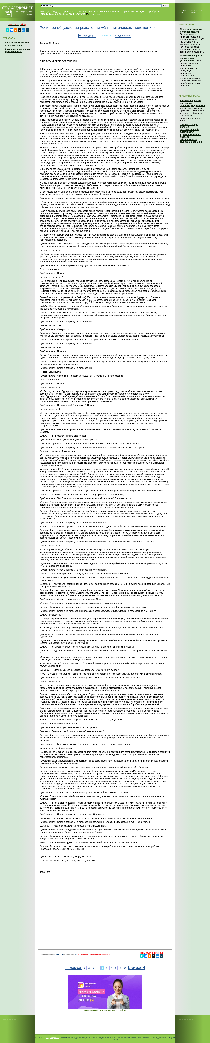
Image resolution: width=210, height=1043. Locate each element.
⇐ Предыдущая (87, 35)
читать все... (95, 14)
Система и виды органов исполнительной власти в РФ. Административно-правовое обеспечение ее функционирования (191, 133)
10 (125, 968)
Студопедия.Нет (52, 1037)
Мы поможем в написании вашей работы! (94, 954)
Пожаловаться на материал (196, 11)
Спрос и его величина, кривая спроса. (17, 50)
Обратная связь (183, 11)
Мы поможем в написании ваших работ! (105, 1010)
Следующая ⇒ (122, 35)
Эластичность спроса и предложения (17, 43)
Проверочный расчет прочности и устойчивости (192, 58)
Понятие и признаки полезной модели (191, 30)
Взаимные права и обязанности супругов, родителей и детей (192, 104)
